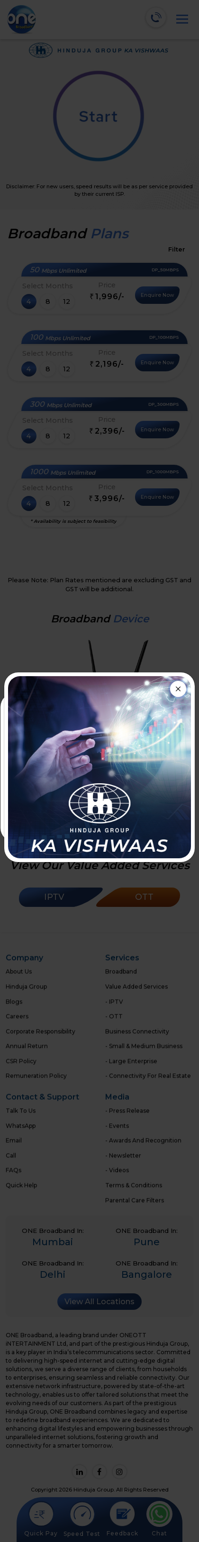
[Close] (178, 689)
